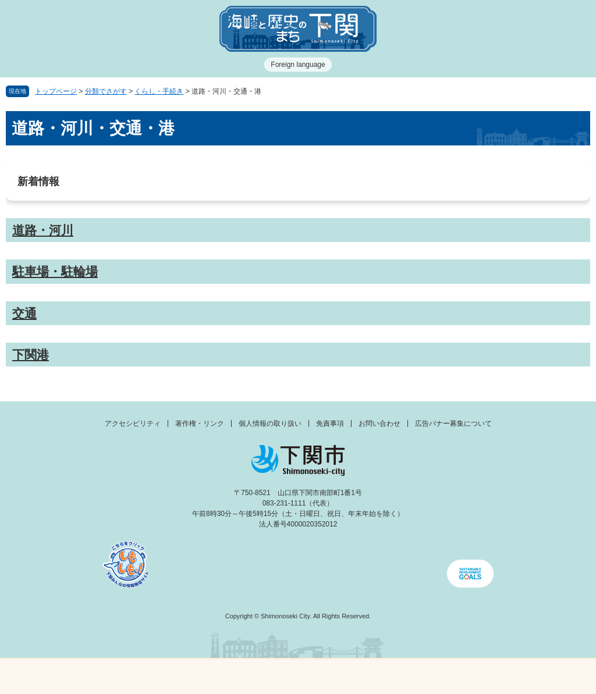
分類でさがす (106, 91)
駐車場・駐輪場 (55, 271)
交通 (24, 313)
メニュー (74, 673)
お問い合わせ (379, 423)
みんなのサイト (521, 676)
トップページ (56, 91)
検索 (372, 676)
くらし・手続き (158, 91)
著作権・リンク (199, 423)
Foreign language (298, 64)
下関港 (30, 354)
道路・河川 (42, 230)
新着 (223, 676)
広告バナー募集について (453, 423)
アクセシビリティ (133, 423)
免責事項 (330, 423)
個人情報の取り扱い (270, 423)
